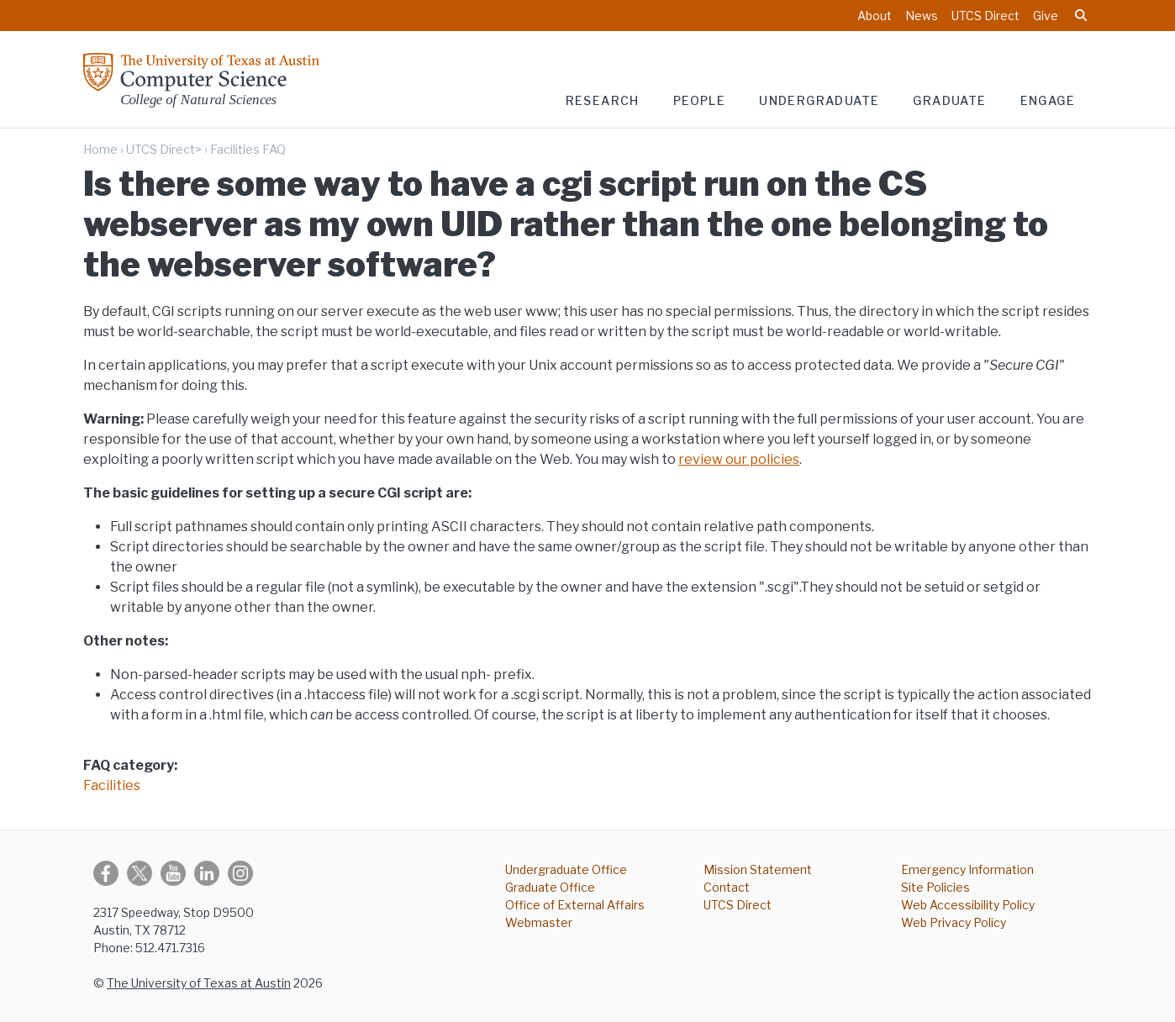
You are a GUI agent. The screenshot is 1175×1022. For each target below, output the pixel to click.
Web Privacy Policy (953, 922)
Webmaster (538, 922)
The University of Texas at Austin (199, 983)
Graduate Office (550, 887)
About (874, 15)
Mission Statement (757, 869)
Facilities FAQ (248, 149)
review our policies (738, 459)
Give (1045, 15)
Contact (726, 887)
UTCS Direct (985, 15)
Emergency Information (967, 869)
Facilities (111, 785)
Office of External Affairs (575, 905)
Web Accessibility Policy (968, 905)
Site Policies (935, 887)
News (921, 15)
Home (100, 149)
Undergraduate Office (566, 869)
